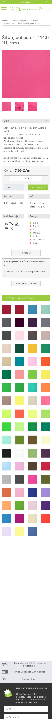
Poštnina (26, 253)
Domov (5, 20)
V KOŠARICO (38, 187)
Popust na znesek (26, 283)
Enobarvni (10, 23)
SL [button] (48, 2)
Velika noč (34, 20)
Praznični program (19, 20)
